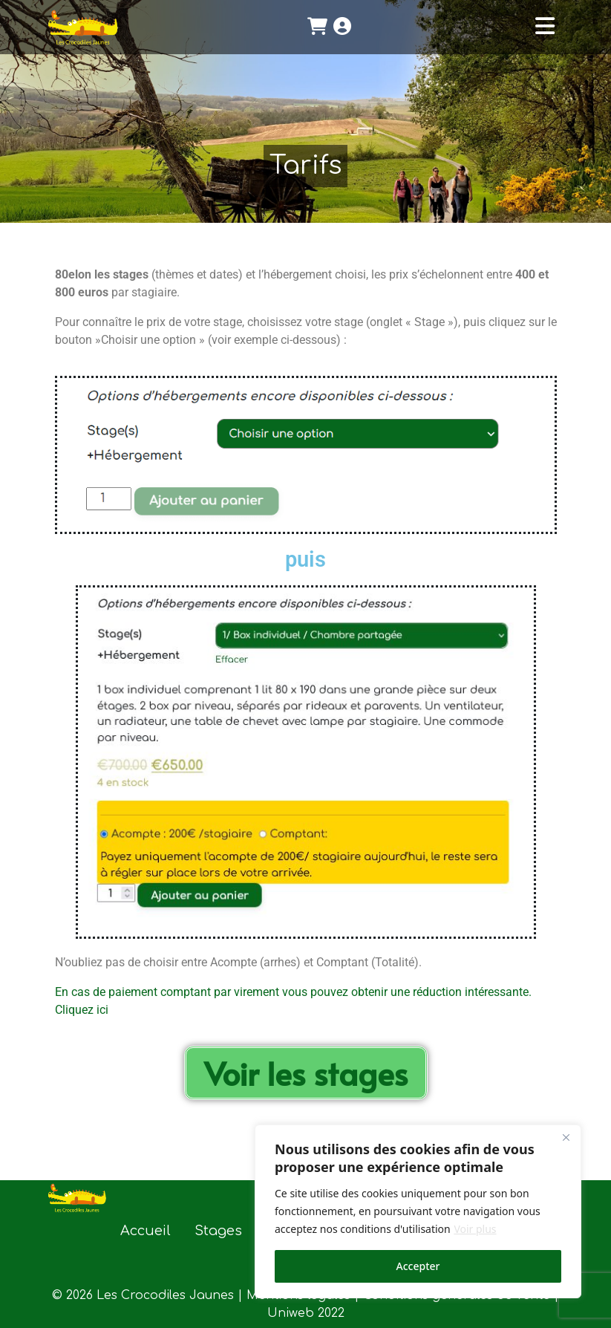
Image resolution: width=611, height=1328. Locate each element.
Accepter (418, 1266)
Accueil (145, 1230)
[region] (418, 1211)
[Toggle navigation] (545, 27)
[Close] (566, 1137)
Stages (218, 1230)
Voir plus (475, 1229)
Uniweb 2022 (305, 1313)
